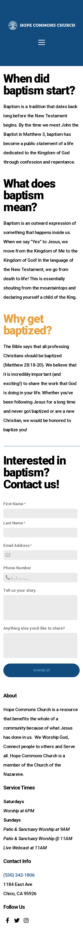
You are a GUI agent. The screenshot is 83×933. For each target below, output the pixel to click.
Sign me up (41, 670)
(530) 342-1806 (19, 875)
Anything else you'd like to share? (34, 628)
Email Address (16, 545)
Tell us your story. (19, 590)
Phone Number (17, 567)
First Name (13, 503)
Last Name (13, 523)
